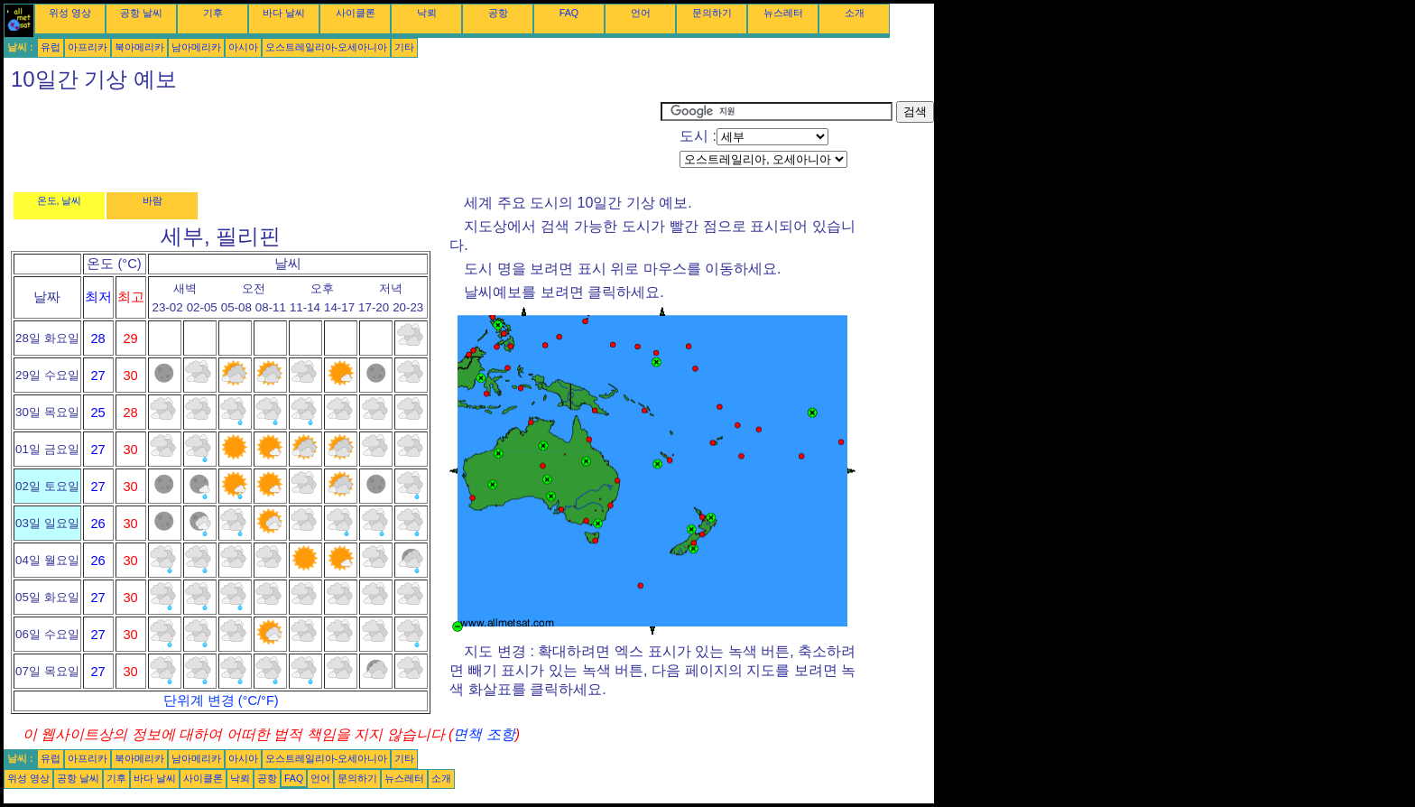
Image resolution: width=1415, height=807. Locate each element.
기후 (213, 12)
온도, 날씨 (59, 200)
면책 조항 (483, 734)
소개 (855, 12)
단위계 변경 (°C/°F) (221, 700)
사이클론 (355, 12)
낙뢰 (427, 12)
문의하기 (712, 12)
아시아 (243, 47)
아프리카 (87, 47)
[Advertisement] (332, 141)
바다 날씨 (284, 12)
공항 (498, 12)
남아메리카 (196, 47)
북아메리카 (139, 47)
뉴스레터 (783, 12)
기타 (404, 47)
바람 (152, 200)
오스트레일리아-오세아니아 (326, 47)
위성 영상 (70, 12)
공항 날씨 (141, 12)
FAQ (569, 12)
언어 (641, 12)
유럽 (50, 47)
